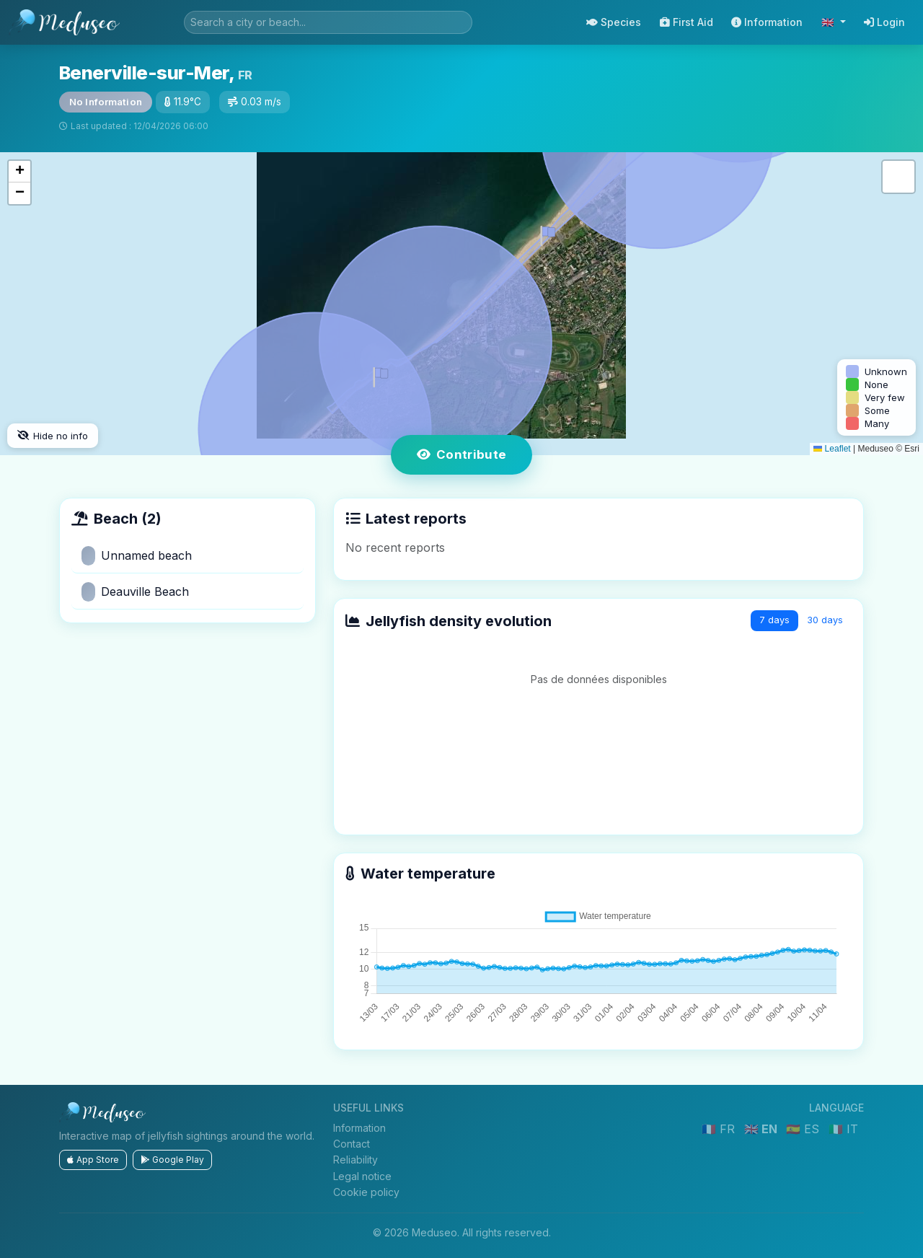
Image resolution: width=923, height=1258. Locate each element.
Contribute (462, 454)
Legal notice (362, 1176)
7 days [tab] (774, 620)
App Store (93, 1159)
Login (884, 22)
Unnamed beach (136, 556)
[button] (378, 374)
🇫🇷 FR (720, 1129)
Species (613, 22)
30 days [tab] (825, 620)
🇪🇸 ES (804, 1129)
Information (767, 22)
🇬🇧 (829, 22)
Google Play (172, 1159)
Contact (351, 1144)
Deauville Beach (135, 592)
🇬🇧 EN (762, 1129)
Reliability (355, 1159)
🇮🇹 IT (843, 1129)
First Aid (686, 22)
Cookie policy (366, 1192)
